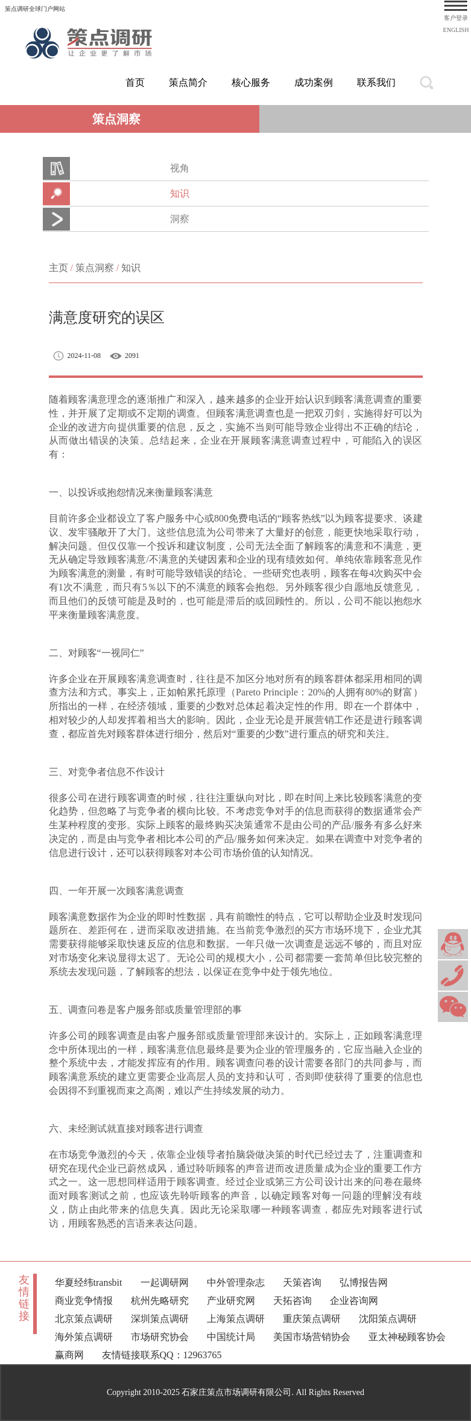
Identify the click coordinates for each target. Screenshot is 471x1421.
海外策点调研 (84, 1337)
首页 (135, 82)
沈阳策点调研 (388, 1319)
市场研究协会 (160, 1337)
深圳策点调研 (160, 1319)
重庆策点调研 (312, 1319)
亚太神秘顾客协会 (407, 1337)
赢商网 (69, 1355)
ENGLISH (456, 30)
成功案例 (313, 82)
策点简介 (188, 82)
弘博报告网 (364, 1282)
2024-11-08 (84, 355)
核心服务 (251, 82)
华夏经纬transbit (88, 1282)
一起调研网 (165, 1282)
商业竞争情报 (84, 1300)
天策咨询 (302, 1282)
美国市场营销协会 (311, 1337)
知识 (131, 268)
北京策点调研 (84, 1319)
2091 (132, 355)
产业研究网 (231, 1300)
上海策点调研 (236, 1319)
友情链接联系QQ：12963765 (162, 1355)
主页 (58, 268)
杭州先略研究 (160, 1300)
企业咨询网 (354, 1300)
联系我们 (376, 82)
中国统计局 (231, 1337)
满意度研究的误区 (107, 317)
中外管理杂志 (236, 1282)
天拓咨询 (292, 1300)
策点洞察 (94, 268)
